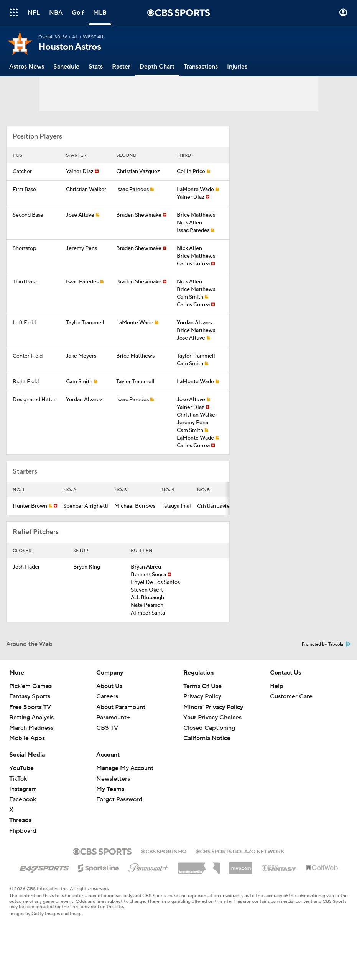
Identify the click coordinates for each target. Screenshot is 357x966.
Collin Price (191, 171)
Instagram (23, 789)
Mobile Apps (27, 738)
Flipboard (22, 831)
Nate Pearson (147, 605)
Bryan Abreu (146, 567)
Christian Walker (86, 189)
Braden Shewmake (138, 215)
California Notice (206, 738)
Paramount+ (113, 717)
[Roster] (121, 66)
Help (276, 686)
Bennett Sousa (148, 574)
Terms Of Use (202, 686)
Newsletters (113, 779)
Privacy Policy (202, 696)
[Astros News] (27, 66)
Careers (107, 696)
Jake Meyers (81, 356)
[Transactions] (200, 66)
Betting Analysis (31, 717)
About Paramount (120, 707)
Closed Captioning (209, 728)
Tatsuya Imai (176, 506)
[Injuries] (237, 66)
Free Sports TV (30, 707)
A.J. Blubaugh (147, 597)
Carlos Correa (193, 263)
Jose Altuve (80, 215)
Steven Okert (147, 590)
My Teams (110, 789)
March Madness (31, 728)
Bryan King (86, 567)
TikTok (18, 779)
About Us (109, 686)
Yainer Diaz (80, 171)
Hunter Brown (30, 506)
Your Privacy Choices (212, 717)
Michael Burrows (134, 506)
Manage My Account (124, 768)
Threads (20, 820)
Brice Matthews (196, 215)
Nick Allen (189, 222)
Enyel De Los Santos (155, 582)
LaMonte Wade (195, 189)
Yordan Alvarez (195, 322)
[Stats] (95, 66)
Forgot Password (119, 799)
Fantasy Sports (29, 696)
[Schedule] (66, 66)
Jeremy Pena (81, 248)
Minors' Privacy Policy (213, 707)
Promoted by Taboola (326, 644)
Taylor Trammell (85, 322)
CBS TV (107, 728)
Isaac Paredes (132, 189)
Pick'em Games (30, 686)
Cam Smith (190, 297)
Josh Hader (26, 567)
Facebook (22, 799)
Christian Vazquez (138, 171)
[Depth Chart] (157, 66)
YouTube (21, 768)
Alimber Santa (148, 613)
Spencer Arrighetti (85, 506)
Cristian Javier (214, 506)
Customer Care (291, 696)
